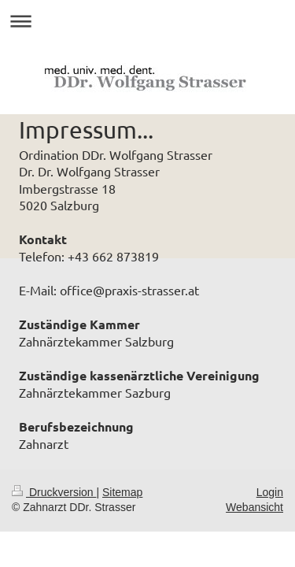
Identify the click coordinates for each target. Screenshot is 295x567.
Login (269, 492)
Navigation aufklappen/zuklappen (147, 21)
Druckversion (54, 492)
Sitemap (122, 492)
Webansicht (254, 507)
